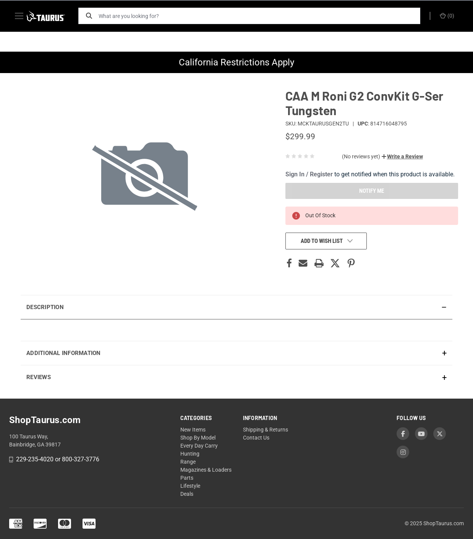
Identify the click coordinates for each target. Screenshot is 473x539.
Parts (186, 478)
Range (188, 462)
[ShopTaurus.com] (52, 16)
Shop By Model (197, 438)
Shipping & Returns (265, 430)
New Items (193, 430)
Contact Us (256, 438)
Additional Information (63, 353)
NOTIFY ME (371, 190)
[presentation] (236, 330)
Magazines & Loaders (206, 470)
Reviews (38, 377)
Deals (186, 494)
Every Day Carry (199, 446)
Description (45, 307)
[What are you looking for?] (261, 16)
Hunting (189, 454)
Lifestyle (190, 486)
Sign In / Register (309, 174)
